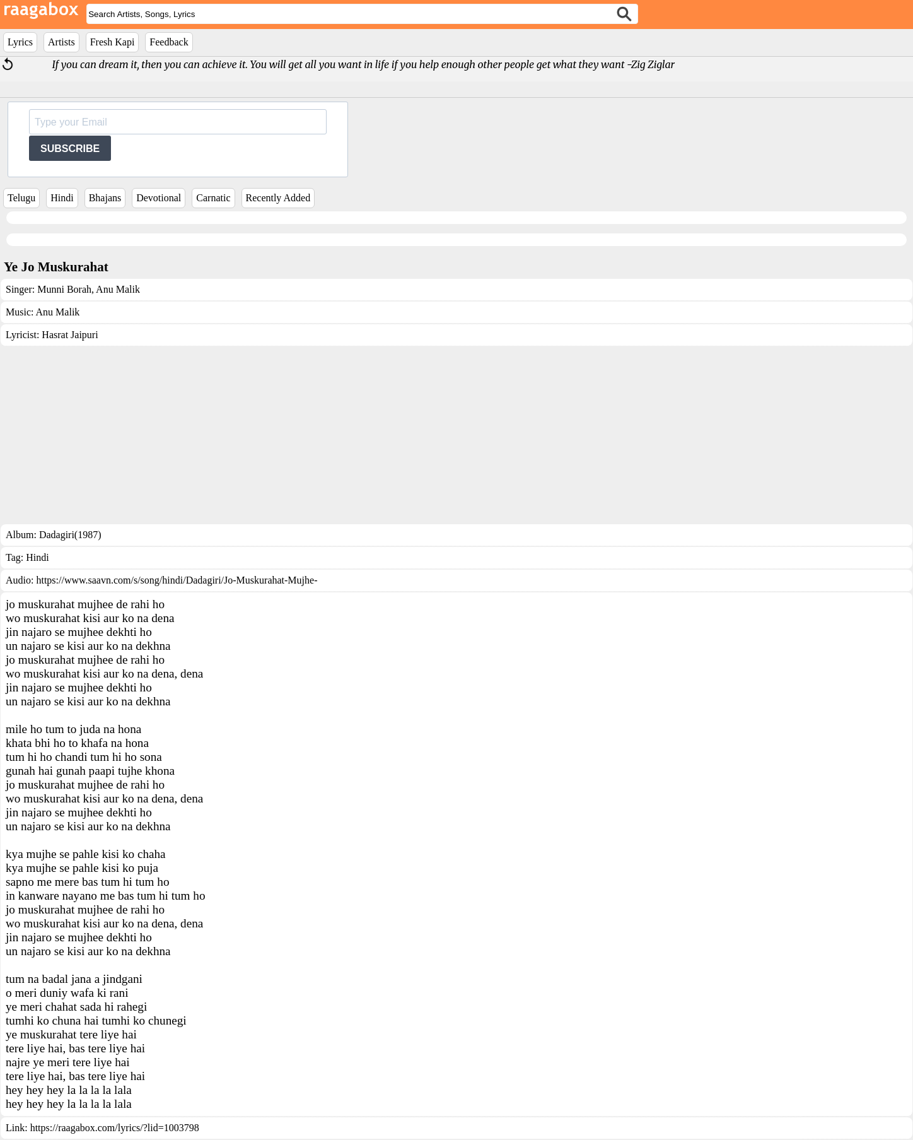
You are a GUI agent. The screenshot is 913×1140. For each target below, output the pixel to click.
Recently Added (278, 197)
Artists (61, 42)
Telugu (21, 197)
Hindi (61, 197)
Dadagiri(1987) (70, 534)
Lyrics (20, 42)
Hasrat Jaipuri (70, 334)
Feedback (168, 42)
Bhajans (105, 197)
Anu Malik (117, 289)
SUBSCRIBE (70, 148)
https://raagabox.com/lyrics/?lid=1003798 (114, 1127)
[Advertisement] (456, 435)
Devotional (158, 197)
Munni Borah (64, 289)
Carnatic (213, 197)
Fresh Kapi (112, 42)
